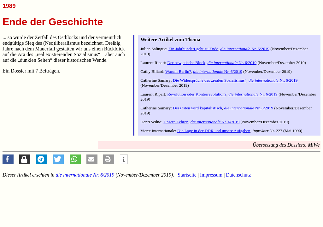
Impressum (211, 175)
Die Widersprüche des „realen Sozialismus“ (209, 80)
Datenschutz (238, 175)
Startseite (187, 175)
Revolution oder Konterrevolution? (196, 94)
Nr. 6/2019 (244, 48)
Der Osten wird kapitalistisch (197, 108)
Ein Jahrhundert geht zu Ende (193, 48)
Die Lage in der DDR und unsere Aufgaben (213, 130)
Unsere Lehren (175, 121)
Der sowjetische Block (186, 62)
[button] (8, 159)
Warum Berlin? (178, 71)
